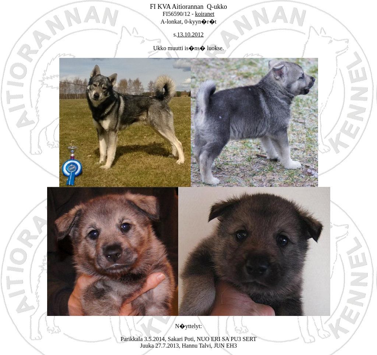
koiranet (204, 14)
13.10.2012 (190, 34)
